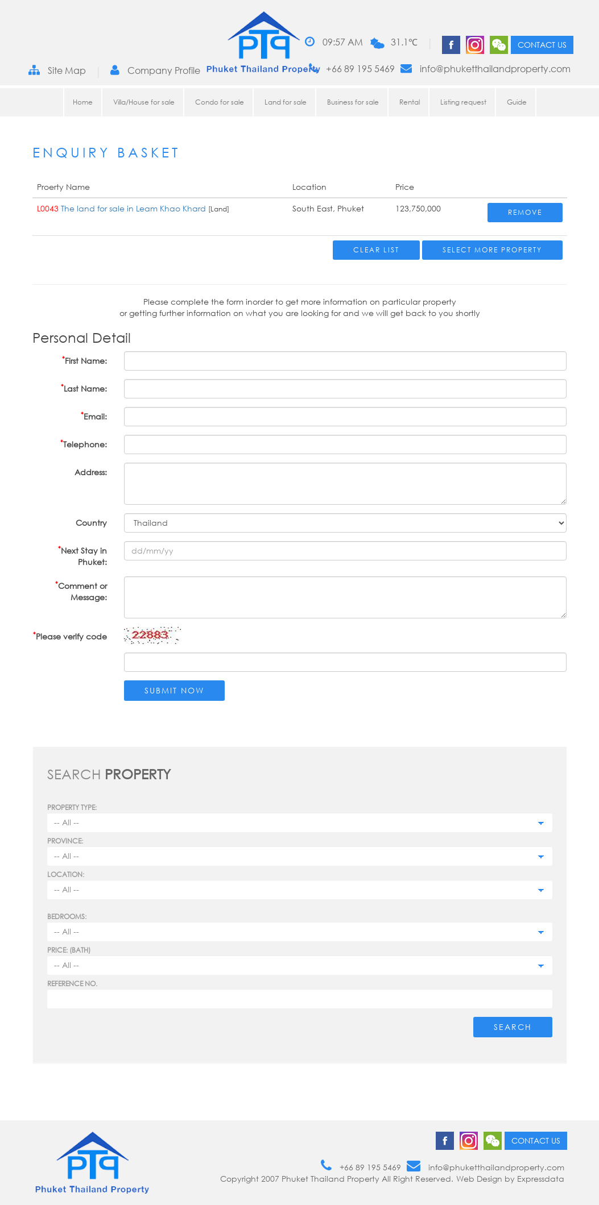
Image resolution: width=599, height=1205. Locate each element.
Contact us (542, 44)
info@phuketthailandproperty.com (485, 68)
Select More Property (492, 250)
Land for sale (286, 102)
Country (91, 522)
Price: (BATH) (68, 950)
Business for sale (353, 102)
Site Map (57, 70)
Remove (525, 212)
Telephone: (83, 443)
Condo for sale (219, 102)
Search (513, 1027)
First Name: (84, 360)
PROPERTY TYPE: (72, 807)
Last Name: (84, 388)
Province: (65, 841)
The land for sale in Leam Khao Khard (133, 208)
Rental (409, 102)
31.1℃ (404, 42)
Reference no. (72, 983)
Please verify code (70, 635)
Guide (517, 102)
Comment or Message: (81, 591)
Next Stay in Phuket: (82, 556)
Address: (91, 472)
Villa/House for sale (144, 102)
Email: (94, 415)
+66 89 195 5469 (352, 68)
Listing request (463, 102)
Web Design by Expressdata (510, 1178)
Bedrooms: (66, 916)
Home (83, 102)
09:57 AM (334, 42)
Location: (65, 874)
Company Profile (155, 70)
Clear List (376, 250)
